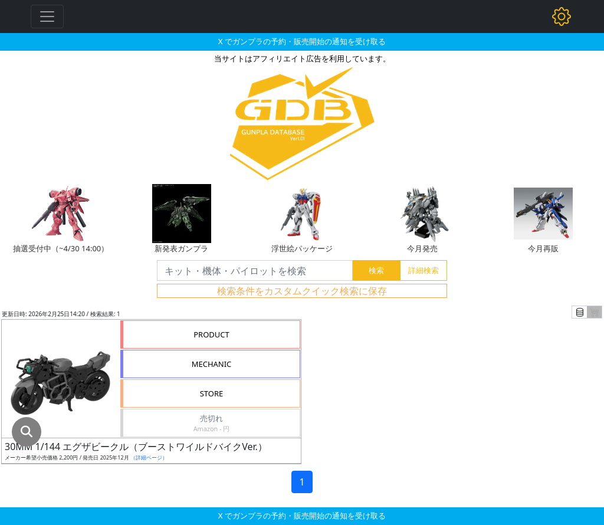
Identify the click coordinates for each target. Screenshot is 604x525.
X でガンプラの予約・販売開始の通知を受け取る (302, 41)
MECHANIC (212, 364)
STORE (212, 393)
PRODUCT (211, 334)
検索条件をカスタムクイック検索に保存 (302, 290)
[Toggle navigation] (47, 16)
